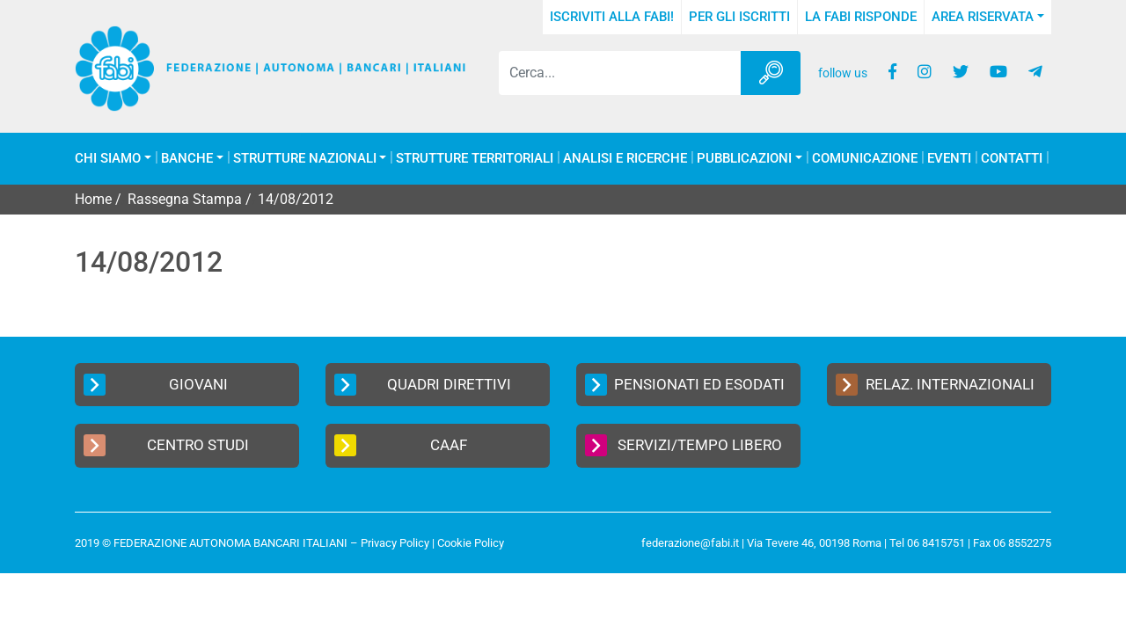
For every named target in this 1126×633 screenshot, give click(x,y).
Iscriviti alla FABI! (612, 17)
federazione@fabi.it (690, 542)
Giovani (156, 385)
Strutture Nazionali (305, 158)
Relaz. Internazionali (935, 385)
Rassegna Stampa (185, 199)
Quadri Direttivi (422, 385)
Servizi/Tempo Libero (683, 445)
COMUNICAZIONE (865, 158)
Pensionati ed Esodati (685, 385)
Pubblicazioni (744, 158)
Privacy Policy (395, 542)
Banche (187, 158)
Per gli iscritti (739, 17)
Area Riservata (983, 17)
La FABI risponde (861, 17)
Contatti (1011, 158)
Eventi (949, 158)
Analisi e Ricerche (625, 158)
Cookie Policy (470, 542)
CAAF (400, 445)
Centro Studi (166, 445)
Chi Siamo (108, 158)
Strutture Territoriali (474, 158)
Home (93, 199)
